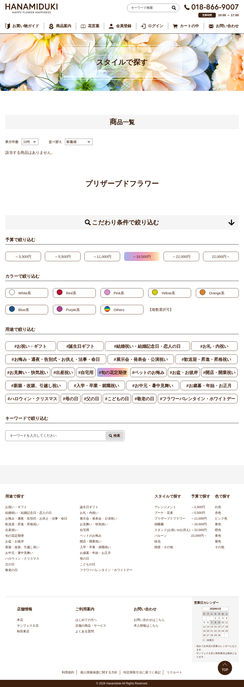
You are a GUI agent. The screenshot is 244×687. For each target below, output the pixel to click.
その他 (219, 547)
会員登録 (123, 26)
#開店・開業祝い (219, 372)
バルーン (160, 535)
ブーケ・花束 (163, 513)
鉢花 (157, 541)
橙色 (218, 530)
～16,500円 (142, 257)
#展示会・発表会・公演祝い (141, 359)
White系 (24, 293)
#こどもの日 (117, 398)
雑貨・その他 (163, 547)
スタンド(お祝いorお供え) (172, 530)
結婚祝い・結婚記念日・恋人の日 (28, 513)
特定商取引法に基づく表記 (142, 672)
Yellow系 (168, 293)
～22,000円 (181, 257)
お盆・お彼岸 (14, 541)
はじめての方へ (86, 620)
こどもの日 (87, 564)
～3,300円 (23, 257)
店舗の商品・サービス (90, 625)
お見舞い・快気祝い (94, 524)
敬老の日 (11, 570)
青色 (218, 535)
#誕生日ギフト (80, 346)
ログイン (155, 26)
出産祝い (11, 530)
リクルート (174, 672)
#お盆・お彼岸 (184, 372)
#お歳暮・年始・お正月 (209, 385)
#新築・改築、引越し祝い (36, 385)
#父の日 (91, 398)
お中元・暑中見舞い (19, 553)
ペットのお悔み (91, 535)
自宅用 (84, 530)
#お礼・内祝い (214, 346)
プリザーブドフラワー (169, 518)
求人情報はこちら (146, 625)
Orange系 (216, 293)
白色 (218, 507)
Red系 (71, 293)
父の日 (10, 564)
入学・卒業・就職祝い (95, 547)
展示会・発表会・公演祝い (98, 518)
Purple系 (73, 310)
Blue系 (23, 310)
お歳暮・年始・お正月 (95, 553)
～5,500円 (63, 257)
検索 (116, 435)
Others (119, 310)
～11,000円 (102, 257)
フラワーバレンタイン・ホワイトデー (106, 570)
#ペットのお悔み (148, 372)
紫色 (218, 541)
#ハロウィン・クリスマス (32, 398)
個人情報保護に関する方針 (98, 672)
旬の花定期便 (14, 535)
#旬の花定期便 (113, 372)
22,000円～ (221, 257)
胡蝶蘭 (159, 524)
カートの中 (189, 26)
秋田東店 (23, 631)
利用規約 (68, 672)
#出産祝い (63, 372)
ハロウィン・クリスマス (22, 558)
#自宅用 (85, 372)
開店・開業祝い (91, 541)
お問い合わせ (227, 26)
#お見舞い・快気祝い (27, 372)
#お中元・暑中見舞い (152, 385)
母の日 (84, 558)
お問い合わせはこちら (149, 620)
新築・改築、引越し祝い (22, 547)
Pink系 (119, 293)
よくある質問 (84, 631)
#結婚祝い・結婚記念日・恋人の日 (147, 346)
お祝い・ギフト (16, 507)
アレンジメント (165, 507)
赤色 (218, 513)
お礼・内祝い (89, 513)
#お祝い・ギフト (30, 346)
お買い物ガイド (25, 26)
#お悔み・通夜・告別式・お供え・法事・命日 (56, 359)
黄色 (218, 524)
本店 (20, 620)
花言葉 (93, 26)
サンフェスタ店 (28, 625)
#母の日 (70, 398)
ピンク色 (221, 518)
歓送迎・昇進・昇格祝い (22, 524)
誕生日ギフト (89, 507)
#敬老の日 (144, 398)
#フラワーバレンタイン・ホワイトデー (197, 398)
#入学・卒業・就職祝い (96, 385)
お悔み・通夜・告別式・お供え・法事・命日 (36, 518)
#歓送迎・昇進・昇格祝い (206, 359)
